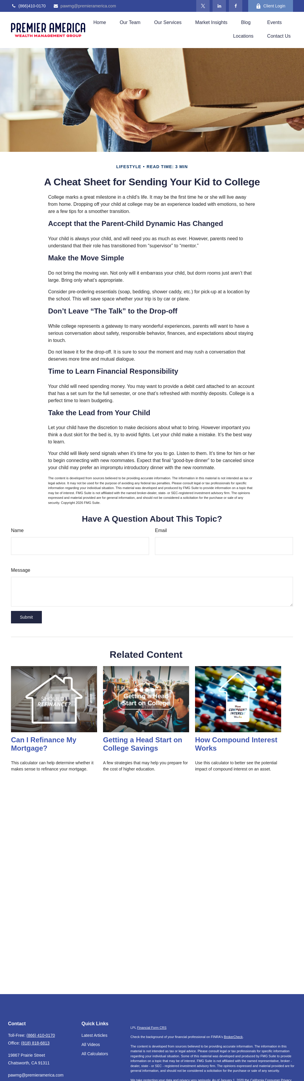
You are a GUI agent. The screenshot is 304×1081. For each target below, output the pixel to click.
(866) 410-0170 (40, 1035)
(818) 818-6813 (35, 1043)
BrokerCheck (233, 1037)
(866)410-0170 (28, 6)
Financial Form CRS (152, 1027)
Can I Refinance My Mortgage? (43, 744)
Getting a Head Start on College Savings (142, 744)
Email (161, 530)
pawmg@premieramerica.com (84, 6)
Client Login (270, 6)
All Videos (91, 1044)
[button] (99, 22)
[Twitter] (203, 6)
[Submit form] (26, 617)
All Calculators (95, 1053)
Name (17, 530)
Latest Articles (94, 1035)
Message (20, 570)
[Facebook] (235, 6)
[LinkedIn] (219, 6)
